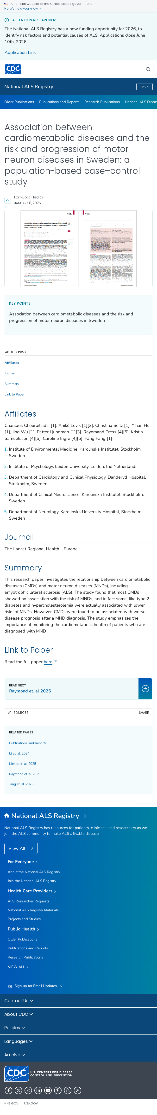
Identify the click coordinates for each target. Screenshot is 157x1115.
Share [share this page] (144, 712)
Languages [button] (18, 1041)
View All (17, 848)
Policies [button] (14, 1028)
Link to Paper (15, 394)
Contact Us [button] (19, 1001)
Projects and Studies (24, 919)
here (50, 662)
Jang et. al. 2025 (21, 784)
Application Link (20, 52)
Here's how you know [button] (23, 8)
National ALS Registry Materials (33, 910)
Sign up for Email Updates (36, 985)
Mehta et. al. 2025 (22, 763)
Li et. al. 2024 (19, 753)
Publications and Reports (59, 101)
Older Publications (19, 101)
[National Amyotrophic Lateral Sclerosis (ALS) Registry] (78, 816)
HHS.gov (11, 1103)
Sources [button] (20, 712)
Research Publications (102, 101)
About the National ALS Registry (34, 872)
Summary (12, 384)
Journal (10, 373)
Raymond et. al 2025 (24, 774)
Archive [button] (14, 1055)
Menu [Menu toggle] (145, 87)
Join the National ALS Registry (32, 880)
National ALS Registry (28, 86)
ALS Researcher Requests (28, 901)
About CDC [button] (18, 1014)
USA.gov (31, 1103)
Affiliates (12, 363)
